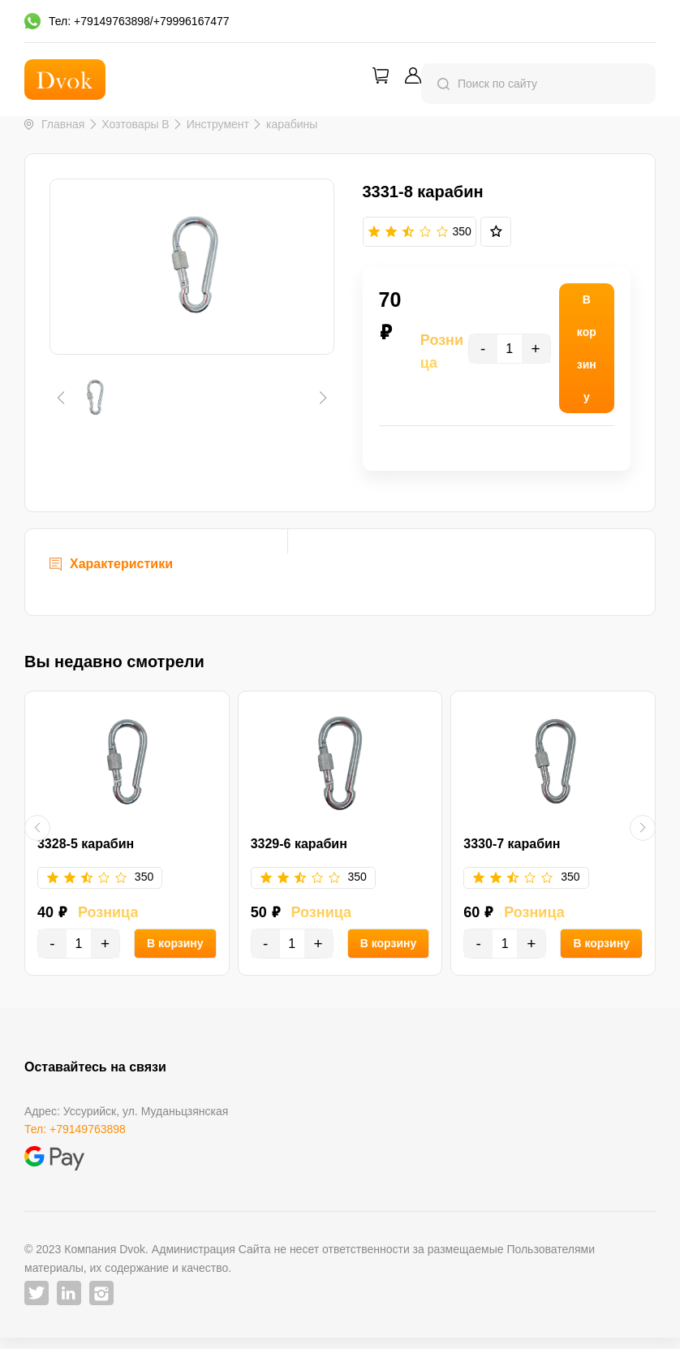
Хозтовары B (135, 124)
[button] (60, 467)
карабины (291, 124)
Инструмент (218, 124)
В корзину (175, 953)
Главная (62, 124)
